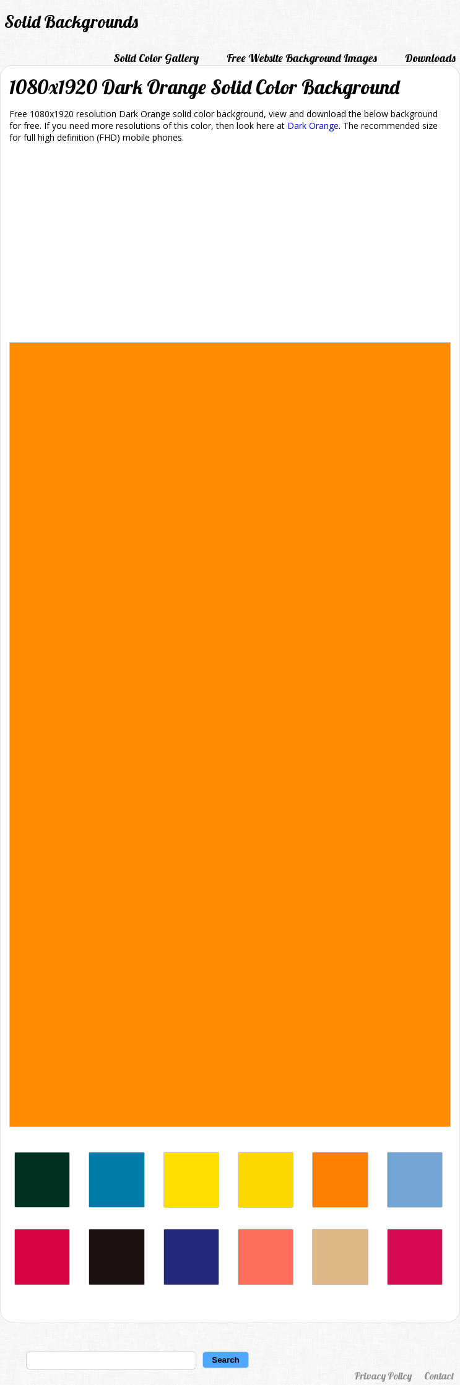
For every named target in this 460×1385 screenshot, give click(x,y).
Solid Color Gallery (156, 58)
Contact (439, 1376)
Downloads (430, 58)
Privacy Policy (383, 1376)
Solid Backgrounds (71, 21)
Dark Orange (313, 125)
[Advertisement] (230, 245)
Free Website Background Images (302, 58)
